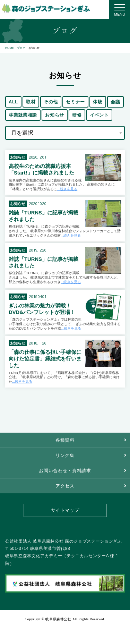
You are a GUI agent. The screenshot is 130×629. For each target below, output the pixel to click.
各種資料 (65, 440)
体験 (97, 101)
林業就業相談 (23, 115)
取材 (30, 101)
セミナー (75, 101)
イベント (99, 115)
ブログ (21, 48)
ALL (13, 101)
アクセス (65, 485)
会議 (115, 101)
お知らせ (54, 115)
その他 (51, 101)
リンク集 (65, 455)
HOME (9, 48)
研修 (76, 115)
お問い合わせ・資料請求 (65, 470)
